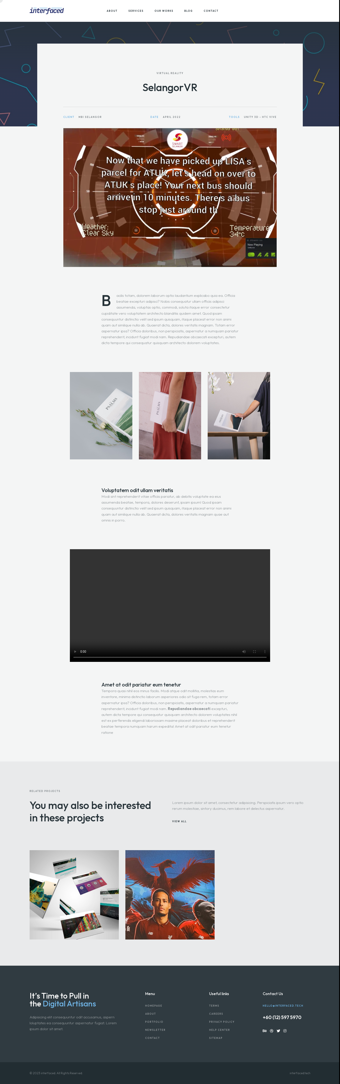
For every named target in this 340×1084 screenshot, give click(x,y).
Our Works (164, 11)
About (112, 11)
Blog (188, 11)
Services (136, 11)
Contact (211, 11)
